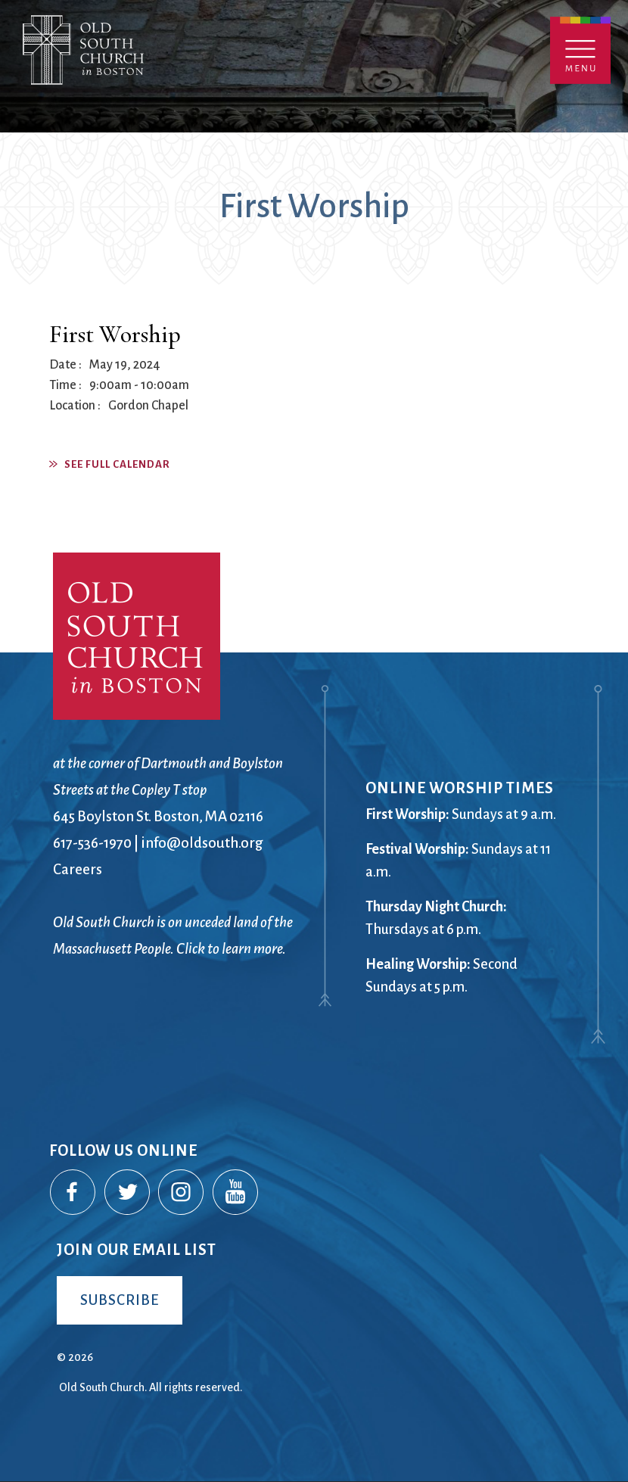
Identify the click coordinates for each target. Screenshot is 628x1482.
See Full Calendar (117, 464)
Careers (77, 869)
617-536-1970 (92, 843)
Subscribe (119, 1300)
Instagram (181, 1192)
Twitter (127, 1192)
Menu (580, 50)
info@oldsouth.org (202, 843)
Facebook (73, 1192)
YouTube (236, 1192)
